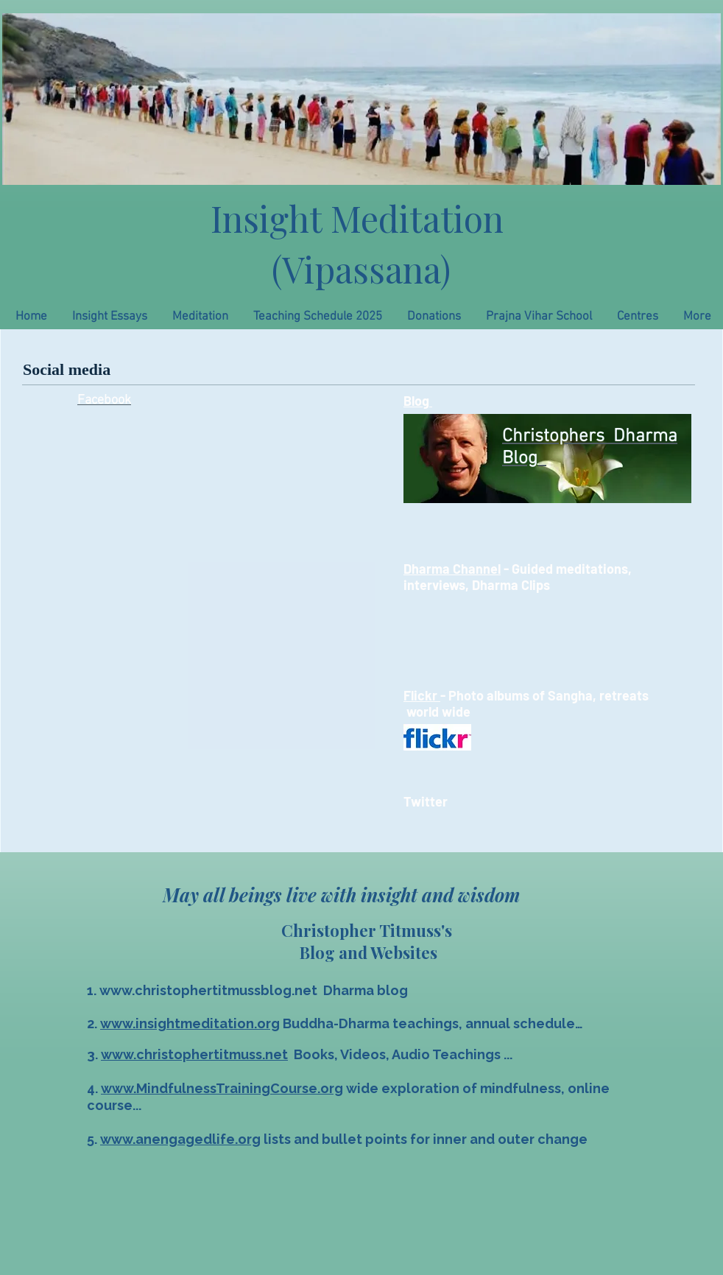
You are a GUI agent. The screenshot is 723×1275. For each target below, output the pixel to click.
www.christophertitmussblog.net (208, 990)
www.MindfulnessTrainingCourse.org (222, 1088)
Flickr (421, 695)
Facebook (104, 400)
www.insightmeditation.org (190, 1023)
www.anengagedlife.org (180, 1139)
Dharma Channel (452, 569)
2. (93, 1023)
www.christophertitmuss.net (194, 1054)
